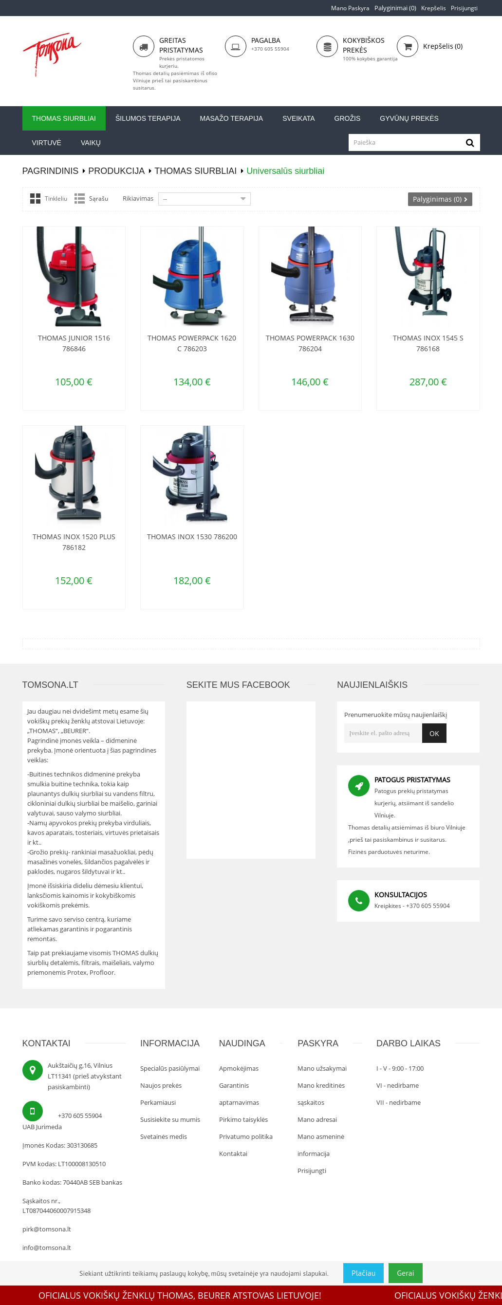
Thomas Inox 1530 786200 (192, 536)
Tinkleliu (56, 198)
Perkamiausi (158, 1102)
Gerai (405, 1273)
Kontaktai (233, 1153)
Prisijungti (464, 8)
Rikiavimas (138, 198)
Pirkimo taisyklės (243, 1119)
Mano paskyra (350, 8)
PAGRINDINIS (50, 171)
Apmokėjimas (239, 1068)
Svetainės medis (163, 1136)
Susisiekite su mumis (170, 1119)
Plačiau (364, 1273)
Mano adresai (317, 1119)
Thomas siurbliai (195, 171)
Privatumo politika (246, 1136)
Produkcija (116, 171)
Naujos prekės (161, 1085)
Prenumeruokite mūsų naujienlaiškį (395, 714)
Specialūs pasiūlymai (170, 1068)
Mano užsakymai (322, 1068)
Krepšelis (433, 8)
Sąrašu (98, 198)
